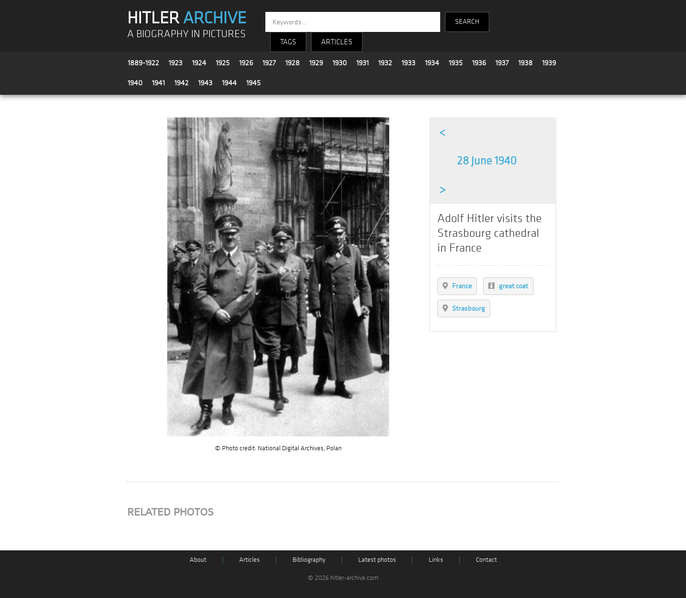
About (198, 559)
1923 (175, 63)
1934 (432, 63)
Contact (486, 559)
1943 (205, 83)
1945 (253, 83)
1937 (502, 63)
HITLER (186, 18)
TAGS (288, 42)
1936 (479, 63)
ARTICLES (337, 42)
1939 (549, 63)
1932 (385, 63)
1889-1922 (143, 63)
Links (436, 559)
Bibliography (309, 559)
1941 (158, 83)
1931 (362, 63)
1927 (269, 63)
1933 (408, 63)
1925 (223, 63)
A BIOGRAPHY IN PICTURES (186, 34)
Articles (249, 559)
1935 (456, 63)
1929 (316, 63)
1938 (525, 63)
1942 (181, 83)
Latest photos (377, 559)
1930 (340, 63)
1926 (246, 63)
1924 (199, 63)
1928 (292, 63)
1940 (135, 83)
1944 (229, 83)
